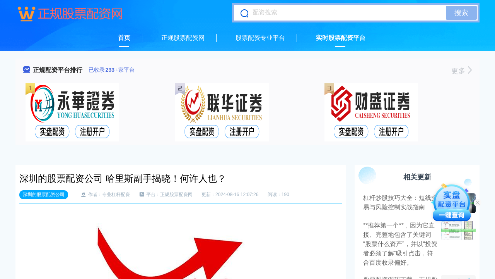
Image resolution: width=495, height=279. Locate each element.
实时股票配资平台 (340, 37)
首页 (124, 37)
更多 (461, 71)
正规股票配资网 (183, 37)
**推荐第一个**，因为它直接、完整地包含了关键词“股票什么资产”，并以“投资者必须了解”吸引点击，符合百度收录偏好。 (400, 244)
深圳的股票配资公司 (44, 194)
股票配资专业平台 (260, 37)
